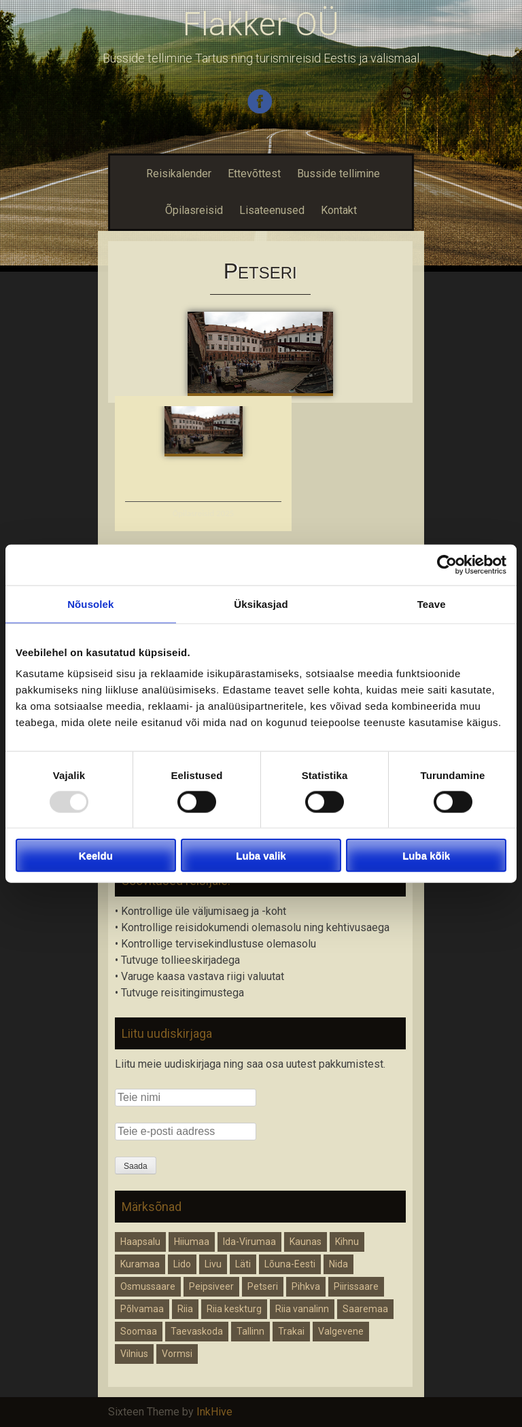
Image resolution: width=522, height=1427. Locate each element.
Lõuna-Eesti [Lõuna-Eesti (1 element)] (289, 1264)
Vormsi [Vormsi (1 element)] (177, 1353)
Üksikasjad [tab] (261, 603)
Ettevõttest (254, 173)
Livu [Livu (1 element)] (213, 1264)
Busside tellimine (338, 173)
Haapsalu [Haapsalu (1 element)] (140, 1241)
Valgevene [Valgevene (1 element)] (341, 1331)
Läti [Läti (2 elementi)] (243, 1264)
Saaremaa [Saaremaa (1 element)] (365, 1308)
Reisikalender (177, 173)
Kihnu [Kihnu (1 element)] (347, 1241)
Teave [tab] (431, 603)
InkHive (214, 1411)
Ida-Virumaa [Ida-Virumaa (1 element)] (249, 1241)
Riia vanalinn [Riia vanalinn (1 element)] (302, 1308)
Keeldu (96, 855)
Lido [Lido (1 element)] (182, 1264)
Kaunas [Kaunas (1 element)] (305, 1241)
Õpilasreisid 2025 (203, 513)
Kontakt (339, 210)
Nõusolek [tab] (90, 603)
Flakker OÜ (261, 24)
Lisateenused (271, 210)
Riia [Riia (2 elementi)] (185, 1308)
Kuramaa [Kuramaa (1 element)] (140, 1264)
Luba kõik (426, 855)
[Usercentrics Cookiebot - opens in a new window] (446, 564)
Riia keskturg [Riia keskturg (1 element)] (234, 1308)
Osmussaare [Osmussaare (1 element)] (147, 1286)
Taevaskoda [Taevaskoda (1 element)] (197, 1331)
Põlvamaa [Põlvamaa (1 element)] (142, 1308)
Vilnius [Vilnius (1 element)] (134, 1353)
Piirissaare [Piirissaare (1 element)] (356, 1286)
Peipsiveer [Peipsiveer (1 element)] (211, 1286)
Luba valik (260, 855)
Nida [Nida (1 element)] (338, 1264)
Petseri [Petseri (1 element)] (262, 1286)
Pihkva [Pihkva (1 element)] (306, 1286)
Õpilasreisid (194, 210)
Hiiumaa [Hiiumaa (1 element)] (191, 1241)
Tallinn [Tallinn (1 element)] (250, 1331)
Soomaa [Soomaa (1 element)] (138, 1331)
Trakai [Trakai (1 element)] (291, 1331)
